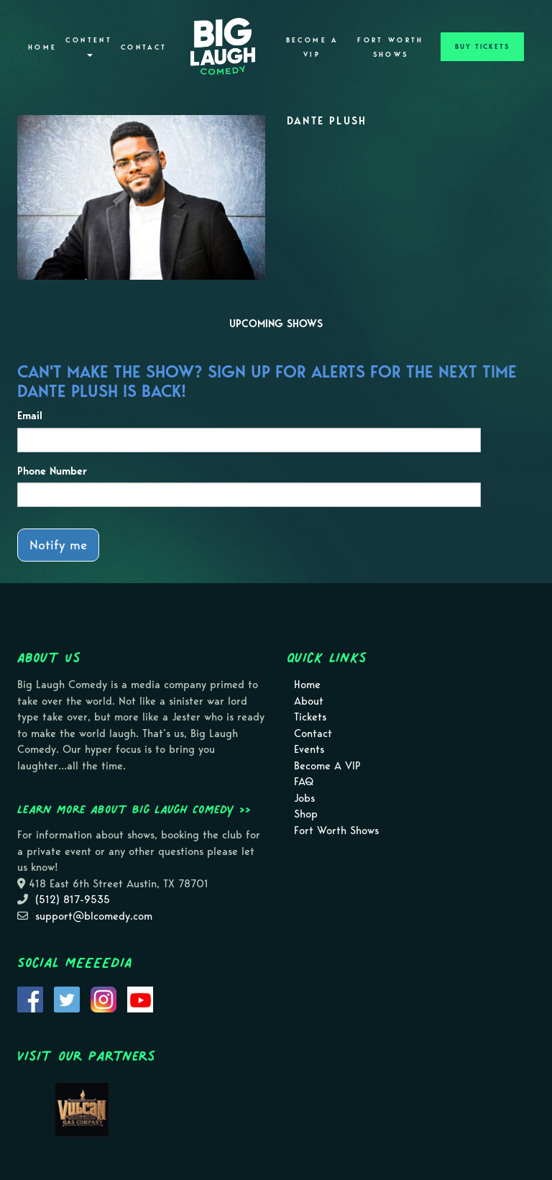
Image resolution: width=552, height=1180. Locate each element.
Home (42, 47)
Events (309, 749)
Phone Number (52, 471)
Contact (144, 47)
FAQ (303, 781)
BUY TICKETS (482, 46)
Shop (306, 814)
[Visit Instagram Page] (103, 998)
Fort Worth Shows (390, 47)
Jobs (304, 798)
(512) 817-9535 (72, 899)
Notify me (58, 544)
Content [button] (88, 46)
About (308, 701)
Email (29, 415)
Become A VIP (312, 47)
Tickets (310, 716)
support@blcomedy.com (93, 916)
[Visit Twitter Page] (67, 998)
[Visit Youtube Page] (140, 998)
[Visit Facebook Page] (30, 998)
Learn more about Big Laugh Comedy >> (134, 809)
